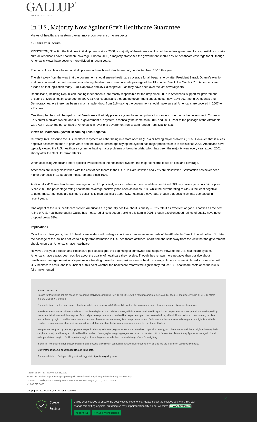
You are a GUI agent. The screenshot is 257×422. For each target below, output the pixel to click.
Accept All (82, 413)
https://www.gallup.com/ (105, 356)
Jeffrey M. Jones (48, 43)
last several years (172, 87)
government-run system (124, 124)
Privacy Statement (180, 406)
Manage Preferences (106, 413)
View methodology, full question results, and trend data (65, 350)
